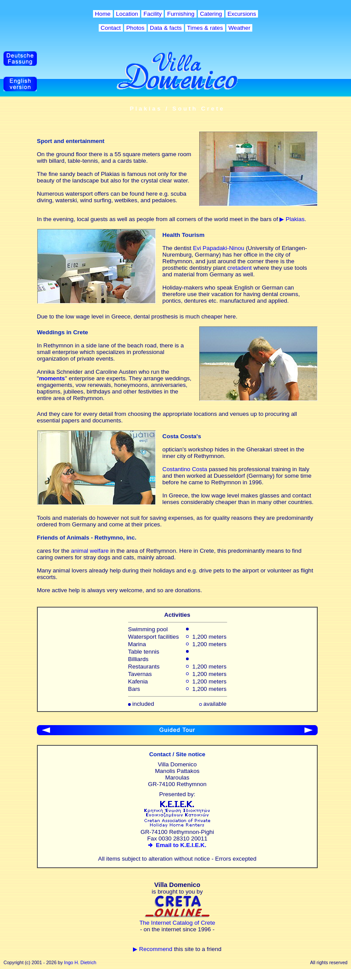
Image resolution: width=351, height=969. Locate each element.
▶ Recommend (152, 949)
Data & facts (165, 28)
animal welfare (90, 550)
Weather (239, 28)
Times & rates (205, 28)
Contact (110, 28)
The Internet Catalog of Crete (177, 922)
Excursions (242, 14)
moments (52, 378)
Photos (135, 28)
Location (127, 14)
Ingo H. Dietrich (80, 962)
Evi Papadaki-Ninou (218, 248)
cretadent (239, 268)
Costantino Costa (184, 469)
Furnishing (180, 14)
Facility (152, 14)
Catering (211, 14)
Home (102, 14)
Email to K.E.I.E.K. (177, 845)
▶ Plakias (291, 219)
